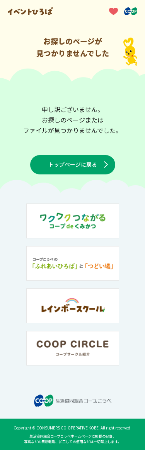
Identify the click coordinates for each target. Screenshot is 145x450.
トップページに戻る (72, 164)
